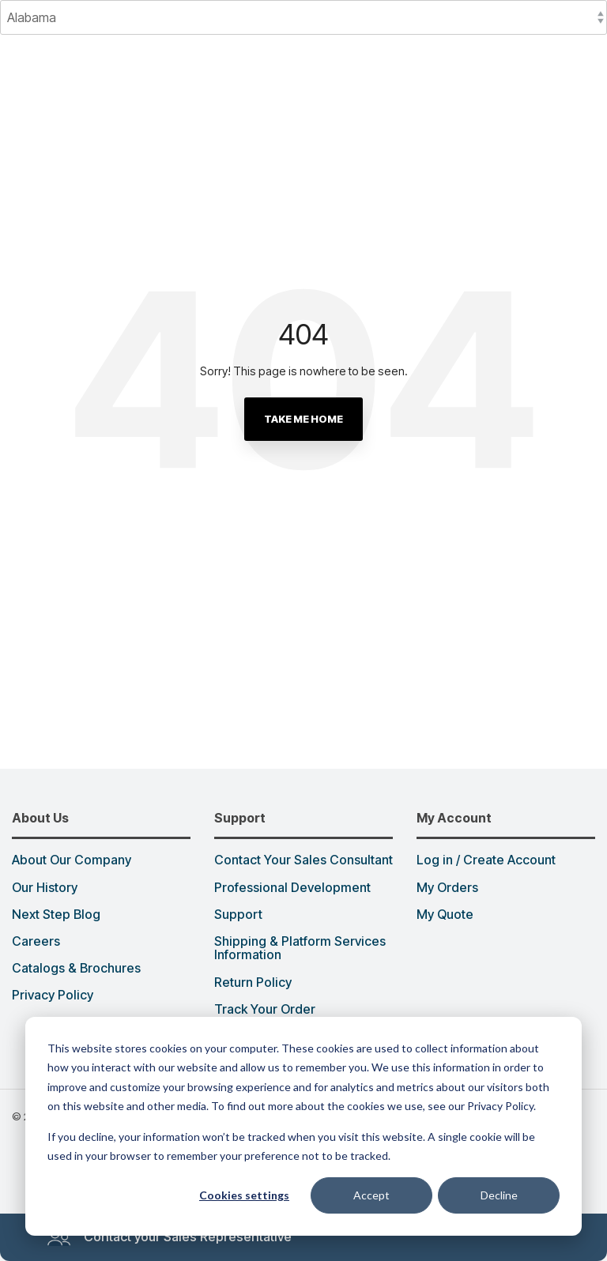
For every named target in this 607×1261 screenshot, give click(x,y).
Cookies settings (244, 1195)
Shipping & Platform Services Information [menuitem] (301, 949)
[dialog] (303, 1126)
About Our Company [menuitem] (71, 860)
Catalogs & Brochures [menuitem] (76, 969)
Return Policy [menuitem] (253, 983)
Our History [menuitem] (44, 888)
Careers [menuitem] (36, 942)
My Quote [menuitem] (445, 915)
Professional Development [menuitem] (292, 888)
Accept (371, 1195)
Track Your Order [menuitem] (264, 1010)
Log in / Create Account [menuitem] (486, 860)
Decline (499, 1195)
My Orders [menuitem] (447, 888)
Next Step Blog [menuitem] (56, 915)
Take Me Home (303, 418)
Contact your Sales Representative (169, 1237)
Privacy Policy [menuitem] (52, 995)
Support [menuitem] (238, 915)
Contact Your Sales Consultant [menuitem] (303, 860)
